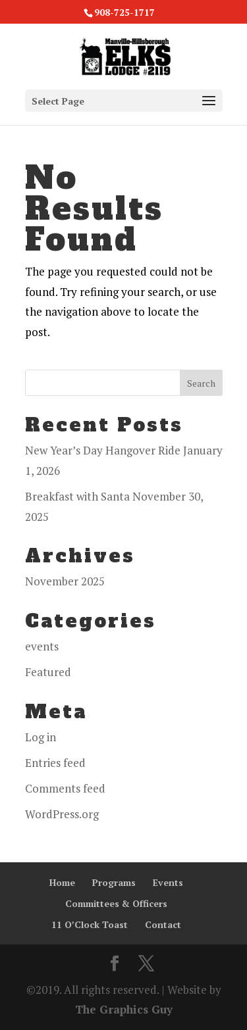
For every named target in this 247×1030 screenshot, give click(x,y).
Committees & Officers (116, 903)
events (42, 646)
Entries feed (55, 762)
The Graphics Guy (124, 1009)
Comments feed (65, 788)
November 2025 (65, 581)
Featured (48, 671)
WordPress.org (62, 814)
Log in (40, 737)
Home (62, 882)
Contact (163, 924)
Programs (114, 882)
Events (168, 882)
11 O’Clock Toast (89, 924)
